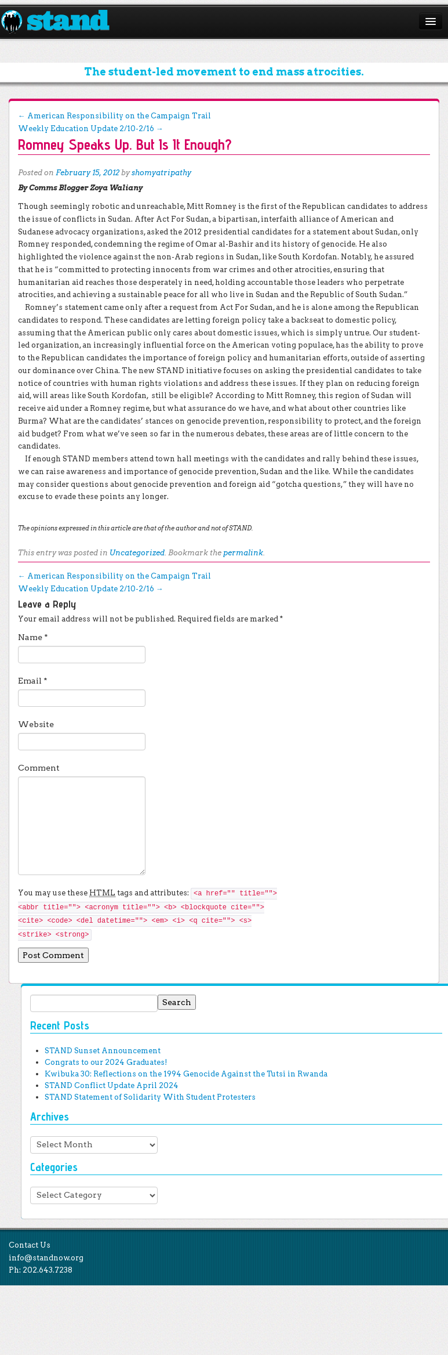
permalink (243, 552)
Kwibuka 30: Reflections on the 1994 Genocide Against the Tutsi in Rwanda (186, 1073)
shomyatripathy (161, 172)
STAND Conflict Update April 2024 (112, 1085)
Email (33, 680)
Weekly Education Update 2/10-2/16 (90, 128)
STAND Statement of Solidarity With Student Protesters (150, 1097)
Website (36, 724)
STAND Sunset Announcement (103, 1050)
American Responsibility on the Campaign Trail (114, 115)
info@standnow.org (46, 1257)
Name (33, 637)
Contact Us (29, 1245)
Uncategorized (137, 552)
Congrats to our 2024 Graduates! (106, 1062)
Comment (39, 767)
